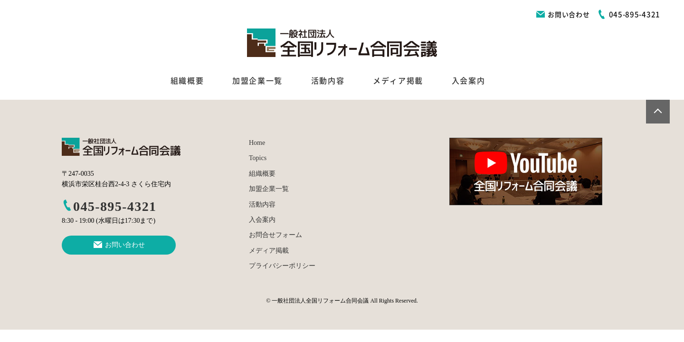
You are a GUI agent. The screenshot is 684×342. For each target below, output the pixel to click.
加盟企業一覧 (257, 81)
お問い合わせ (562, 15)
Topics (257, 158)
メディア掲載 (398, 81)
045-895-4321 (109, 206)
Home (257, 142)
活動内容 (327, 81)
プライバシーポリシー (282, 265)
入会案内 (468, 81)
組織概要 (187, 81)
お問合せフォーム (275, 234)
